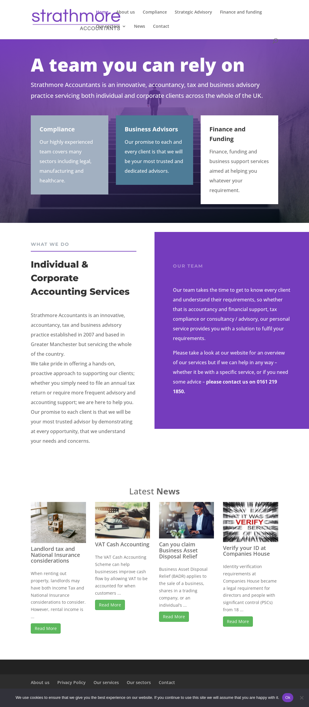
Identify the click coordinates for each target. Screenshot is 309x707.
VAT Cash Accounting (122, 544)
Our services (106, 682)
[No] (301, 698)
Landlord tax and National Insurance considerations (55, 554)
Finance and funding (241, 12)
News (139, 26)
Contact (161, 26)
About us (125, 12)
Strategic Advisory (193, 12)
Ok (287, 697)
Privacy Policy (71, 682)
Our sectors (108, 26)
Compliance (155, 12)
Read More (46, 628)
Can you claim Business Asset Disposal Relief (178, 550)
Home (102, 12)
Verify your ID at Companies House (246, 551)
